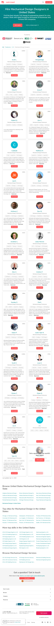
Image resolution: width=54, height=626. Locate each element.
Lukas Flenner (39, 242)
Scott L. (14, 60)
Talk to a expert (32, 25)
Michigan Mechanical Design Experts (28, 500)
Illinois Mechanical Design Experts (27, 493)
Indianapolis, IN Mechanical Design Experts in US (31, 515)
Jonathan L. (14, 242)
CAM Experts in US (24, 539)
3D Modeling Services (24, 559)
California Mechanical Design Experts (11, 495)
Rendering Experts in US (42, 548)
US (13, 47)
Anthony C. (14, 211)
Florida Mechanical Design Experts (11, 500)
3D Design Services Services (26, 557)
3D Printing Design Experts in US (10, 543)
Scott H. (14, 363)
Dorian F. (14, 393)
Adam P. (14, 332)
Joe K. (14, 426)
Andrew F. (39, 272)
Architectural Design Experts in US (11, 548)
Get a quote (18, 25)
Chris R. (14, 90)
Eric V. (40, 120)
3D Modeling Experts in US (9, 539)
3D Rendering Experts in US (9, 545)
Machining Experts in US (42, 532)
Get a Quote (49, 2)
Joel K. (14, 181)
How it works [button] (27, 589)
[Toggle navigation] (3, 2)
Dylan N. (39, 393)
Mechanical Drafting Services (43, 557)
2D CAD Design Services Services (11, 557)
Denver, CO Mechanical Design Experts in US (13, 520)
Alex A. (14, 272)
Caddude (14, 151)
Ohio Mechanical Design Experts (44, 497)
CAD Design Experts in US (26, 532)
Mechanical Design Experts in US (44, 534)
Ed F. (39, 181)
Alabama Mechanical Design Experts (11, 493)
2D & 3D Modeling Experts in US (10, 534)
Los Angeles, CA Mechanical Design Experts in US (31, 518)
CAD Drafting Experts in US (26, 534)
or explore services (44, 617)
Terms (28, 622)
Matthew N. (39, 151)
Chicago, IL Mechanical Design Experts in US (13, 515)
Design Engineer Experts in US (27, 541)
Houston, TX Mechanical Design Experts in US (13, 522)
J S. (40, 426)
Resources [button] (27, 599)
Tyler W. (14, 456)
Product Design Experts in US (43, 541)
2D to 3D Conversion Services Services (12, 559)
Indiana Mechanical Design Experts (28, 495)
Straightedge (39, 60)
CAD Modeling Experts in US (26, 536)
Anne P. (39, 90)
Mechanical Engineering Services (44, 559)
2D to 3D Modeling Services (9, 562)
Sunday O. (14, 302)
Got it (5, 621)
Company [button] (27, 596)
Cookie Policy (17, 622)
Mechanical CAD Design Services (27, 562)
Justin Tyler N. (39, 332)
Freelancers (8, 47)
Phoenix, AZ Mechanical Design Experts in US (30, 522)
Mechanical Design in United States (11, 503)
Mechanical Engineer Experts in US (44, 536)
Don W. (39, 211)
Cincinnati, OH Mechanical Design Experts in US (14, 518)
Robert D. (14, 120)
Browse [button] (27, 592)
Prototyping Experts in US (42, 545)
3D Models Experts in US (8, 541)
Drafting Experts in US (24, 543)
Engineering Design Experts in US (27, 545)
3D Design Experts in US (8, 536)
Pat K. (40, 302)
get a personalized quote (38, 575)
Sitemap (33, 622)
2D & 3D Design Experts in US (10, 532)
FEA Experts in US (23, 548)
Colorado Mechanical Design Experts (11, 497)
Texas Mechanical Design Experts (44, 500)
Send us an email (24, 575)
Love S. (39, 363)
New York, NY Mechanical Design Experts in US (31, 520)
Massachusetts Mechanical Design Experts (29, 497)
